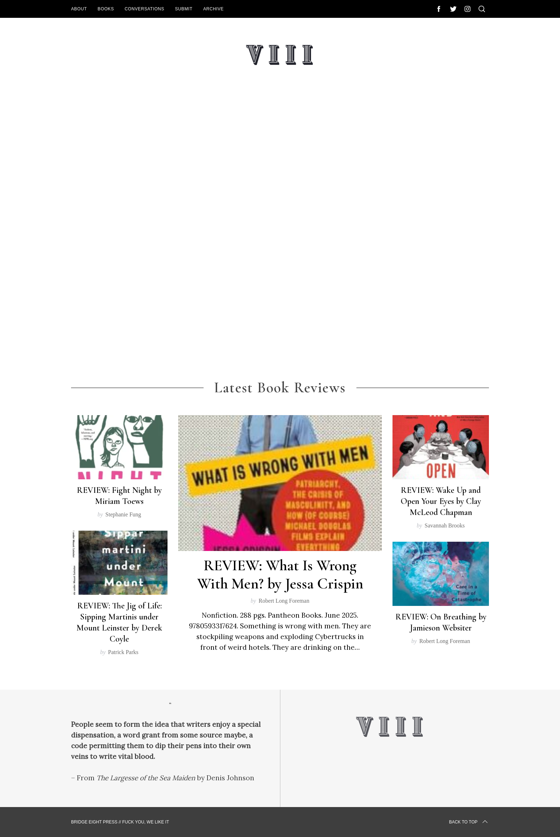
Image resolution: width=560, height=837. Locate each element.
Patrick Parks (123, 652)
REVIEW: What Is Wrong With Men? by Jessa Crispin (280, 574)
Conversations (144, 8)
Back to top (469, 822)
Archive (213, 8)
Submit (183, 8)
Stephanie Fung (123, 514)
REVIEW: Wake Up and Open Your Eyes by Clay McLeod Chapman (441, 501)
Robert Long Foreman (284, 601)
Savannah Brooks (445, 525)
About (79, 8)
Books (106, 8)
